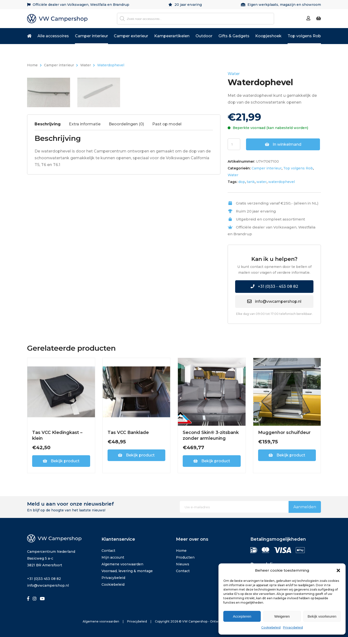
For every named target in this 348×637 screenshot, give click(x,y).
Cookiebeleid (271, 627)
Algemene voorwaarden (122, 564)
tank (251, 182)
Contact (108, 550)
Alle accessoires (53, 36)
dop (241, 182)
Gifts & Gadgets (233, 36)
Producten (185, 557)
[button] (338, 570)
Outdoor (204, 36)
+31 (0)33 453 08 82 (44, 578)
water (261, 182)
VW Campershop (194, 621)
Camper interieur (91, 36)
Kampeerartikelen (171, 36)
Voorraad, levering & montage (127, 571)
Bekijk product (61, 461)
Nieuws (182, 564)
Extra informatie (85, 245)
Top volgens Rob (304, 36)
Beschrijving (48, 245)
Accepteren (242, 616)
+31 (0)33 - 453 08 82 (274, 286)
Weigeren (282, 616)
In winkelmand (283, 144)
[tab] (51, 246)
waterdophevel (281, 182)
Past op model (166, 245)
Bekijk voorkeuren (322, 616)
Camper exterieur (131, 36)
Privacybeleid (293, 627)
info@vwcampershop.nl (274, 301)
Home (32, 65)
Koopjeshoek (268, 36)
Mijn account (113, 557)
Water (85, 65)
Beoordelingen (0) (126, 245)
